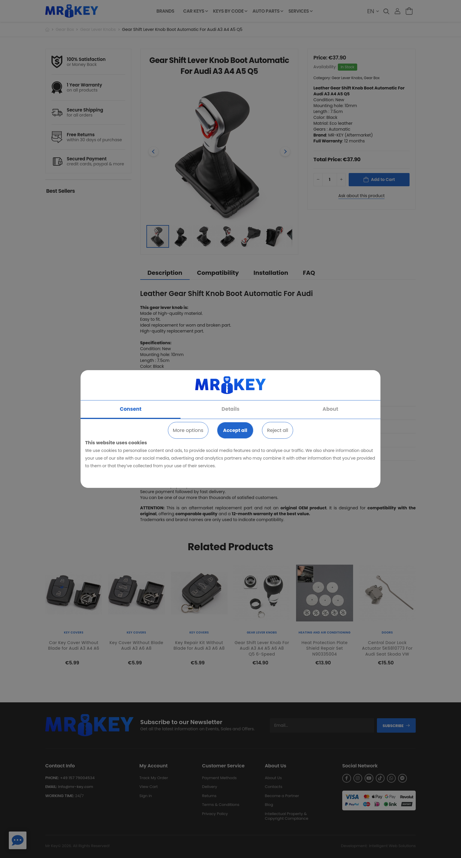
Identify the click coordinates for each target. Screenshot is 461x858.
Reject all (277, 430)
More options (188, 430)
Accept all (235, 430)
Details (231, 409)
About (330, 409)
